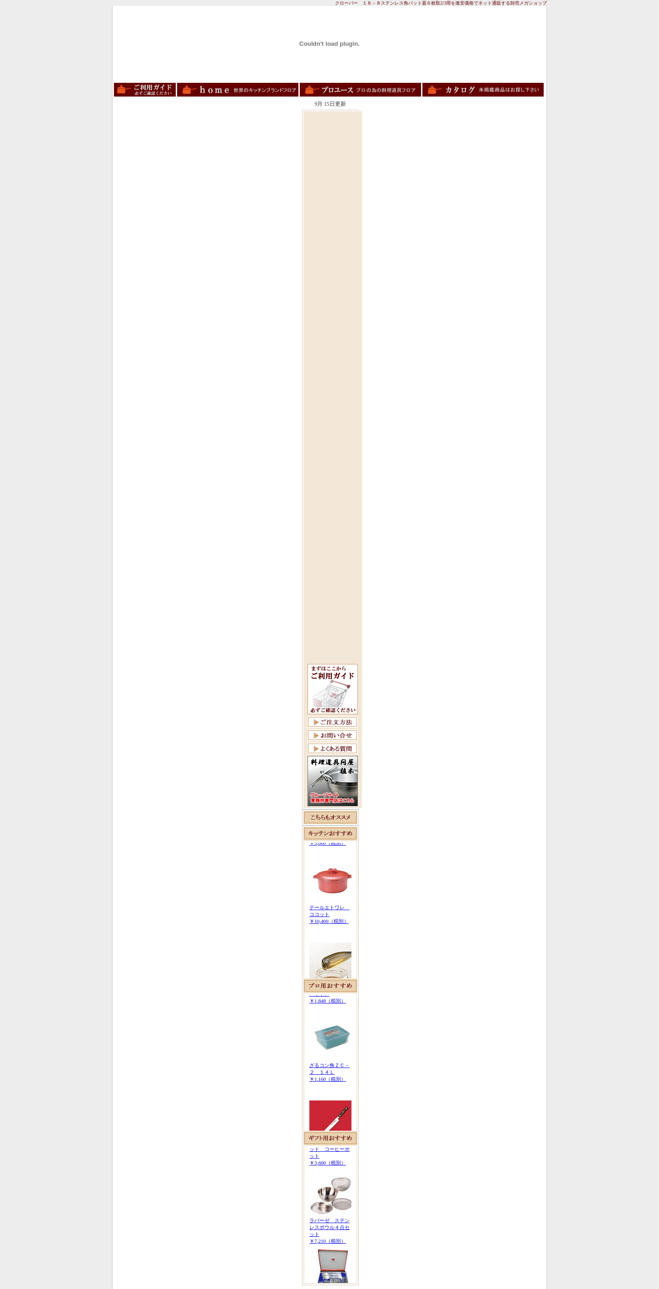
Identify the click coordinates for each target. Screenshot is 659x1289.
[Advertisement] (332, 250)
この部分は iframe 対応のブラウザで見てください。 (330, 909)
